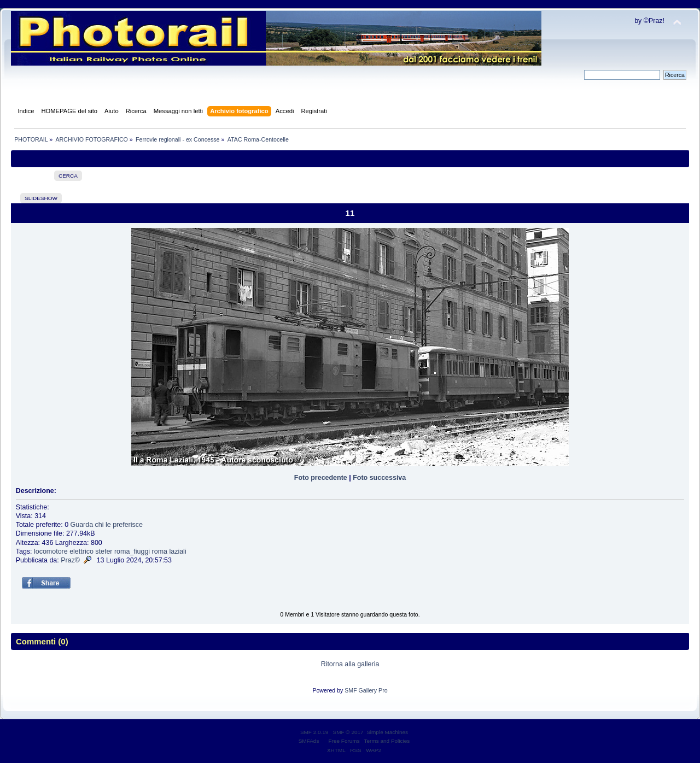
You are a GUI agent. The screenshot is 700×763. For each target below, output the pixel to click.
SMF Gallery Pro (366, 690)
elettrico (81, 551)
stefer (103, 551)
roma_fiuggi (132, 551)
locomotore (51, 551)
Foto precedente (320, 478)
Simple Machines (387, 732)
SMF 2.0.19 (314, 732)
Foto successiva (379, 478)
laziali (177, 551)
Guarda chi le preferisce (107, 525)
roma (159, 551)
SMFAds (309, 741)
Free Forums (344, 741)
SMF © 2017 (348, 732)
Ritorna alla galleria (350, 664)
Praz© (70, 560)
